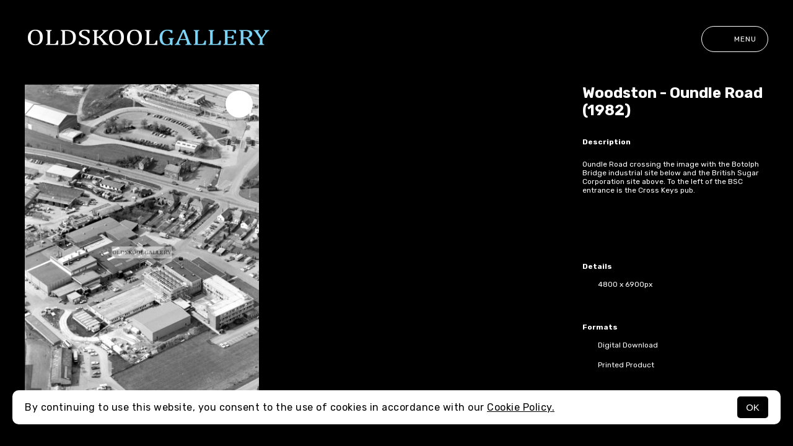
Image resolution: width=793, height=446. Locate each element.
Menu (734, 39)
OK (753, 407)
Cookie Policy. (520, 407)
